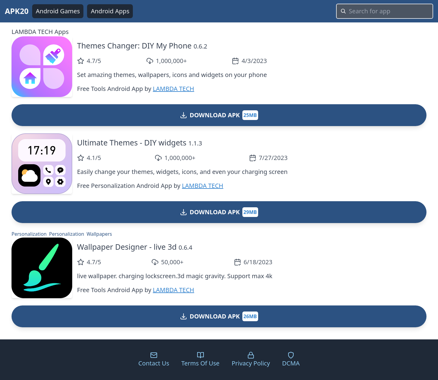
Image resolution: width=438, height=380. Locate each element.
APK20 (17, 11)
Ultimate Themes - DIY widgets (132, 142)
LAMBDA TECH (173, 89)
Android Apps (110, 11)
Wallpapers (99, 234)
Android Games (58, 11)
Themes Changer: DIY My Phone (134, 45)
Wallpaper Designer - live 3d (127, 247)
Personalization (29, 234)
